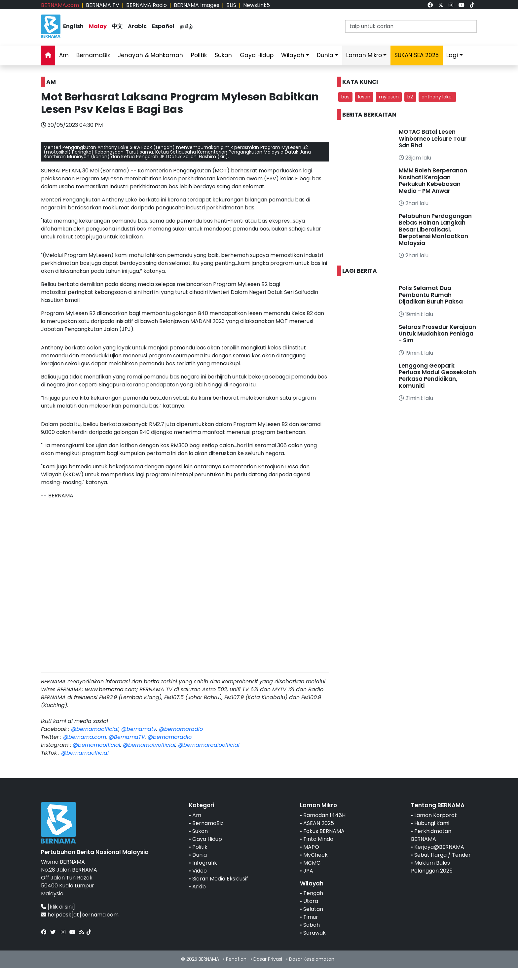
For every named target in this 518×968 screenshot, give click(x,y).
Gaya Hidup (257, 55)
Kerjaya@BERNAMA (439, 847)
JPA (308, 871)
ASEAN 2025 (318, 823)
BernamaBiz (93, 55)
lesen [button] (364, 96)
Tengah (313, 893)
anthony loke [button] (437, 96)
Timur (310, 917)
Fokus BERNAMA (324, 831)
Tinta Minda (318, 839)
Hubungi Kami (431, 823)
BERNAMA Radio (146, 5)
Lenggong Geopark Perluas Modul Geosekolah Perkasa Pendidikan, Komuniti (437, 376)
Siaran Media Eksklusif (220, 878)
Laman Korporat (435, 815)
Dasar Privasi (267, 959)
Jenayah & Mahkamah (150, 55)
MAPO (311, 847)
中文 (117, 26)
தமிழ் (186, 26)
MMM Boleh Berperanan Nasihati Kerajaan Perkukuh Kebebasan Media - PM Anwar (433, 180)
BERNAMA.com (60, 5)
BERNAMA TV (102, 5)
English (73, 26)
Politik (199, 55)
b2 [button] (410, 96)
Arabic (137, 26)
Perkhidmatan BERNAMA (431, 835)
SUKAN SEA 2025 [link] (416, 55)
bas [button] (345, 96)
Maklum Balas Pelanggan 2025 (432, 867)
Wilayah (292, 55)
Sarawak (314, 933)
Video (199, 871)
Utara (310, 901)
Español (163, 26)
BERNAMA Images (196, 5)
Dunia (325, 55)
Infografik (204, 863)
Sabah (311, 925)
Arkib (199, 886)
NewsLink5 (256, 5)
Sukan (223, 55)
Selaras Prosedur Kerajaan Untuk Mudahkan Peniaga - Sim (437, 333)
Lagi (452, 55)
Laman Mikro (364, 55)
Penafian (236, 959)
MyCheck (315, 855)
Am (64, 55)
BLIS (231, 5)
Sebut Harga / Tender (442, 855)
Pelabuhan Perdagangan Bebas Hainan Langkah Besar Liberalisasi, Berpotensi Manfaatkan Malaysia (435, 229)
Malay (98, 26)
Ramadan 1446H (324, 815)
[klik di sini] (61, 907)
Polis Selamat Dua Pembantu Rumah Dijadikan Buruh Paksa (431, 294)
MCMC (311, 863)
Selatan (313, 909)
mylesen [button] (389, 96)
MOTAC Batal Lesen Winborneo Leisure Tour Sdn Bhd (432, 138)
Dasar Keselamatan (311, 959)
